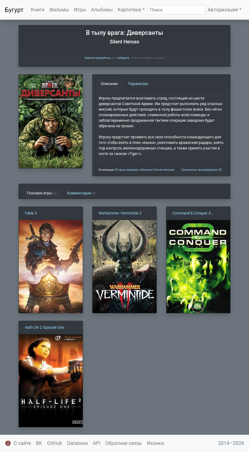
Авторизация (223, 10)
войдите (123, 57)
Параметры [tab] (138, 84)
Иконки (155, 443)
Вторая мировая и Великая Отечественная (144, 169)
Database (77, 443)
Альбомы (102, 10)
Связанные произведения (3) (201, 169)
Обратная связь (123, 443)
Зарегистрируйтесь (98, 57)
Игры (80, 10)
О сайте (22, 443)
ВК (39, 443)
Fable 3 (31, 213)
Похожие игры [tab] (42, 193)
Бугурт (14, 10)
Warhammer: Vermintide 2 (120, 213)
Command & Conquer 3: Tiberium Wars (191, 213)
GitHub (54, 443)
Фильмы (59, 10)
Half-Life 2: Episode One (44, 327)
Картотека (129, 10)
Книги (38, 10)
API (97, 443)
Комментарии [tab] (81, 193)
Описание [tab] (109, 84)
